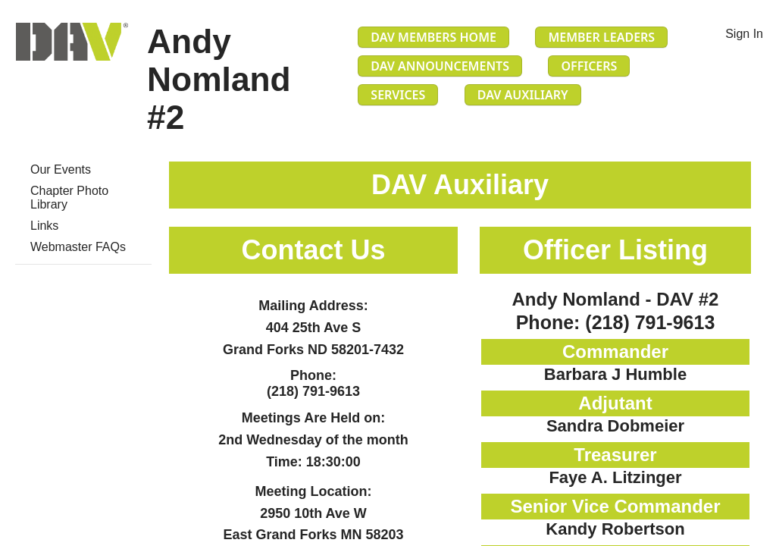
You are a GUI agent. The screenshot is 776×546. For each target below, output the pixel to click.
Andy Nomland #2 (219, 79)
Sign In (744, 33)
